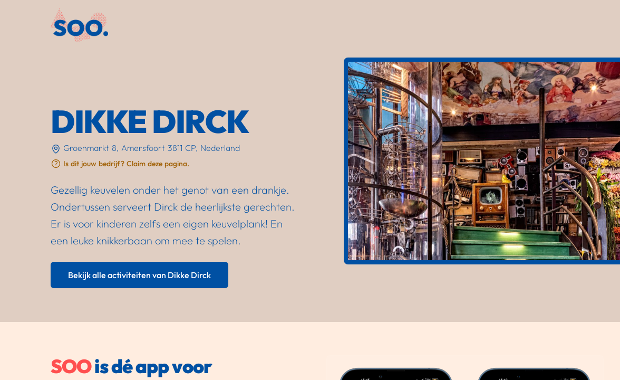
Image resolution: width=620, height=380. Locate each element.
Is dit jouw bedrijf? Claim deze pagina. (126, 163)
